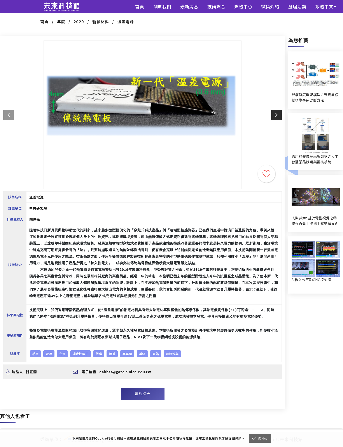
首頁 (139, 6)
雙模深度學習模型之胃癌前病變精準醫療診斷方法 (315, 97)
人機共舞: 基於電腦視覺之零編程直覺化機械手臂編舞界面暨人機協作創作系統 (315, 220)
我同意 (262, 438)
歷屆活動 (297, 6)
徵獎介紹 (270, 6)
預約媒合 (142, 393)
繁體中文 (324, 6)
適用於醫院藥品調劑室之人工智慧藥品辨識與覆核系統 (315, 159)
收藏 (266, 174)
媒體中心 (243, 6)
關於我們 (162, 6)
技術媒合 (216, 6)
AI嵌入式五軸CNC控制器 (311, 279)
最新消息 (189, 6)
